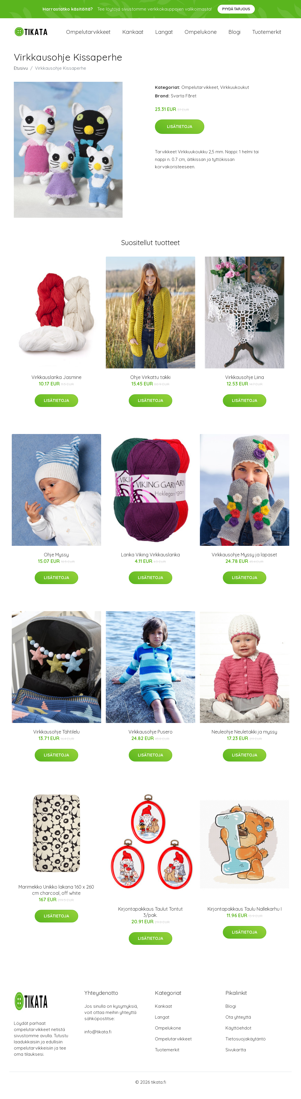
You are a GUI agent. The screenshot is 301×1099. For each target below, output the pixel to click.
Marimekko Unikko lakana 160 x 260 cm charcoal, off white (56, 896)
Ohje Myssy (56, 561)
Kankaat (132, 35)
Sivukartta (235, 1056)
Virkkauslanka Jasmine (56, 384)
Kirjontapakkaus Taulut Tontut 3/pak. (150, 919)
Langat (164, 35)
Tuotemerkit (266, 35)
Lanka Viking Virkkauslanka (150, 561)
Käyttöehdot (238, 1035)
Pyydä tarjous (236, 9)
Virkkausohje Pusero (150, 738)
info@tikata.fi (97, 1038)
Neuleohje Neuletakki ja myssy (244, 738)
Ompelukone (201, 35)
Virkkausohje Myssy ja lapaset (244, 561)
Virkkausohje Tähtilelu (56, 738)
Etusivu (21, 74)
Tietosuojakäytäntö (245, 1045)
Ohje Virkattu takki (150, 384)
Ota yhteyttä (238, 1024)
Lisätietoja (179, 133)
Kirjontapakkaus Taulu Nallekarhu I (245, 916)
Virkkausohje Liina (244, 384)
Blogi (234, 35)
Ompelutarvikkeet (88, 35)
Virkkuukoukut (234, 94)
